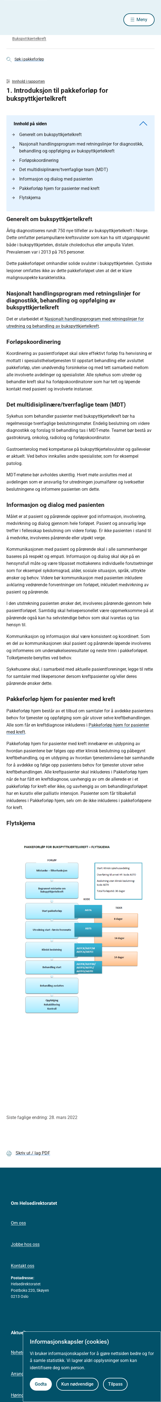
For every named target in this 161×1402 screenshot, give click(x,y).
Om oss (18, 1223)
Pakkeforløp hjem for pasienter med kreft (55, 188)
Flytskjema (26, 197)
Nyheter (18, 1352)
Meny (141, 19)
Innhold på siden (80, 123)
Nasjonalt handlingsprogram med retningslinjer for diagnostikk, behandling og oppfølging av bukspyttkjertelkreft (77, 147)
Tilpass (115, 1384)
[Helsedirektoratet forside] (13, 19)
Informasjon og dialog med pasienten (52, 179)
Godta (41, 1384)
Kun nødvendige (77, 1384)
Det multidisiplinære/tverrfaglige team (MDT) (60, 169)
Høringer (19, 1395)
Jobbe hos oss (25, 1244)
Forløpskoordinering (35, 160)
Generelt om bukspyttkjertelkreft (47, 134)
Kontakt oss (22, 1265)
